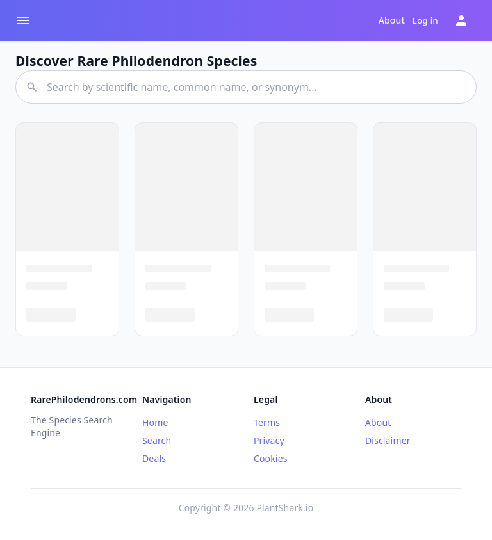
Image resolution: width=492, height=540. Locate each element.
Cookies (271, 458)
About (392, 20)
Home (155, 422)
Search (156, 440)
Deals (154, 458)
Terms (267, 422)
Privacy (269, 440)
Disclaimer (388, 440)
